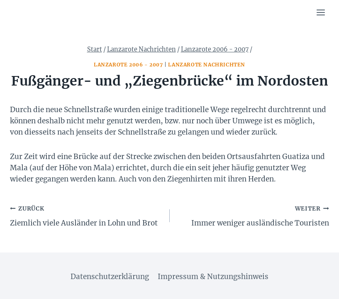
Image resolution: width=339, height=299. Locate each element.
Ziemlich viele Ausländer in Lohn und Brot (86, 215)
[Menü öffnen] (320, 12)
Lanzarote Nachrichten (206, 64)
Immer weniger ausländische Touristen (253, 215)
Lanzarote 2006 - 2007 (128, 64)
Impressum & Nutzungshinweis (213, 276)
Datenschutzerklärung (110, 276)
